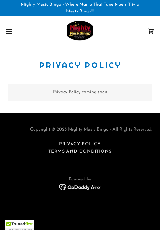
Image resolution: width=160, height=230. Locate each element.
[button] (14, 31)
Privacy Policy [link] (80, 144)
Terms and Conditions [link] (80, 151)
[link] (80, 31)
